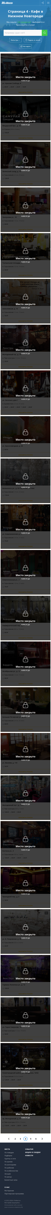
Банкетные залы (11, 1180)
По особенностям (11, 1171)
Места (7, 1149)
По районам (9, 1168)
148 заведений (24, 22)
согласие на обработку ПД (15, 1207)
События (29, 1149)
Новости (29, 1155)
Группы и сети (10, 1159)
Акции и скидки (33, 1152)
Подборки (8, 1155)
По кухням (8, 1162)
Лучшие (8, 1174)
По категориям (10, 1165)
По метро (8, 1177)
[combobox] (26, 33)
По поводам (9, 1152)
